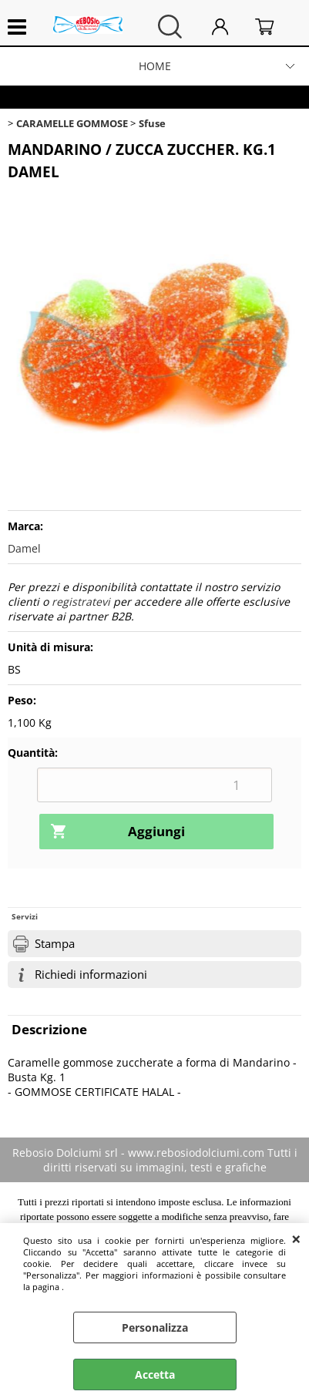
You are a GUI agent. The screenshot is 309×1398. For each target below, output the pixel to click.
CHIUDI (296, 1238)
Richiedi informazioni (91, 974)
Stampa (55, 944)
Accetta (155, 1374)
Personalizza (155, 1327)
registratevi (81, 601)
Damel (24, 548)
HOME (155, 66)
